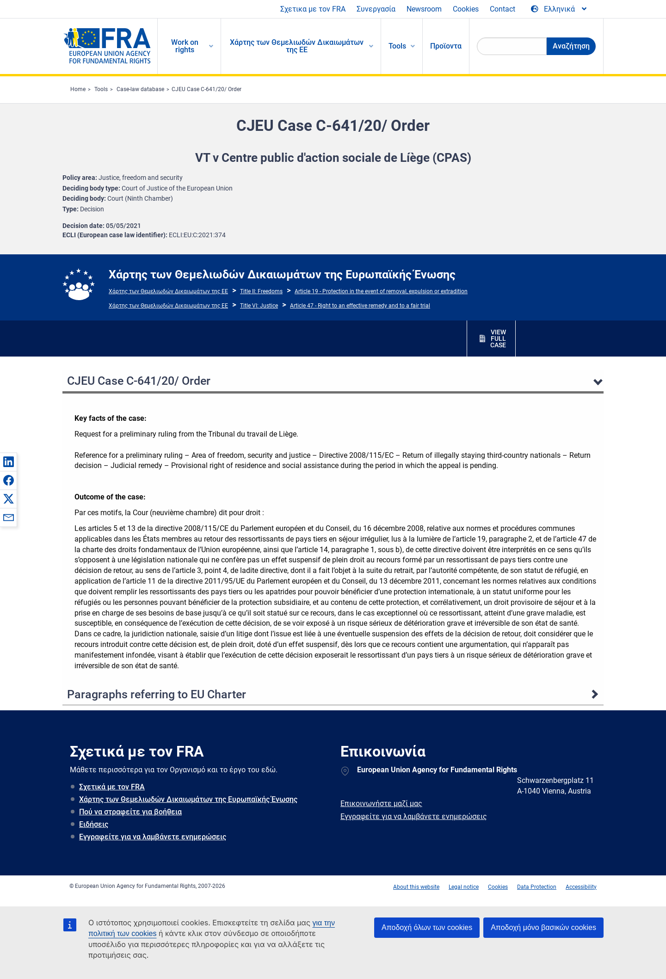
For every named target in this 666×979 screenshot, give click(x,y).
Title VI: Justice (259, 305)
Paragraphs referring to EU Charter (156, 694)
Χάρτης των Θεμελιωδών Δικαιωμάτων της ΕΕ (168, 291)
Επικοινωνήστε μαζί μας (381, 803)
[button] (8, 461)
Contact (502, 9)
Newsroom (424, 9)
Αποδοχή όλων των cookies (427, 927)
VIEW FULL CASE (498, 338)
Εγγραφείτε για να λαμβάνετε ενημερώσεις (152, 836)
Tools (101, 89)
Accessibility (581, 887)
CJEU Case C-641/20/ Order (206, 89)
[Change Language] (559, 9)
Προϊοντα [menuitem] (446, 46)
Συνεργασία (376, 9)
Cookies (466, 9)
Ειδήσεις (93, 824)
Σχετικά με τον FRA (112, 786)
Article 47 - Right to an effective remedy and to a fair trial (360, 305)
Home (78, 89)
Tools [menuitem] (397, 46)
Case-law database (140, 89)
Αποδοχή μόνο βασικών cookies (543, 927)
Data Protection (536, 887)
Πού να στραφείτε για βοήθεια (130, 811)
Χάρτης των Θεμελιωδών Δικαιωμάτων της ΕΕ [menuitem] (297, 46)
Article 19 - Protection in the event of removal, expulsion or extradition (381, 291)
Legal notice (464, 887)
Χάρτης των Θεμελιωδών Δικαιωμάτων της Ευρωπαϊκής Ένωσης (188, 799)
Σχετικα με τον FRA (312, 9)
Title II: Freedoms (261, 291)
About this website (416, 887)
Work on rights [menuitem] (184, 46)
